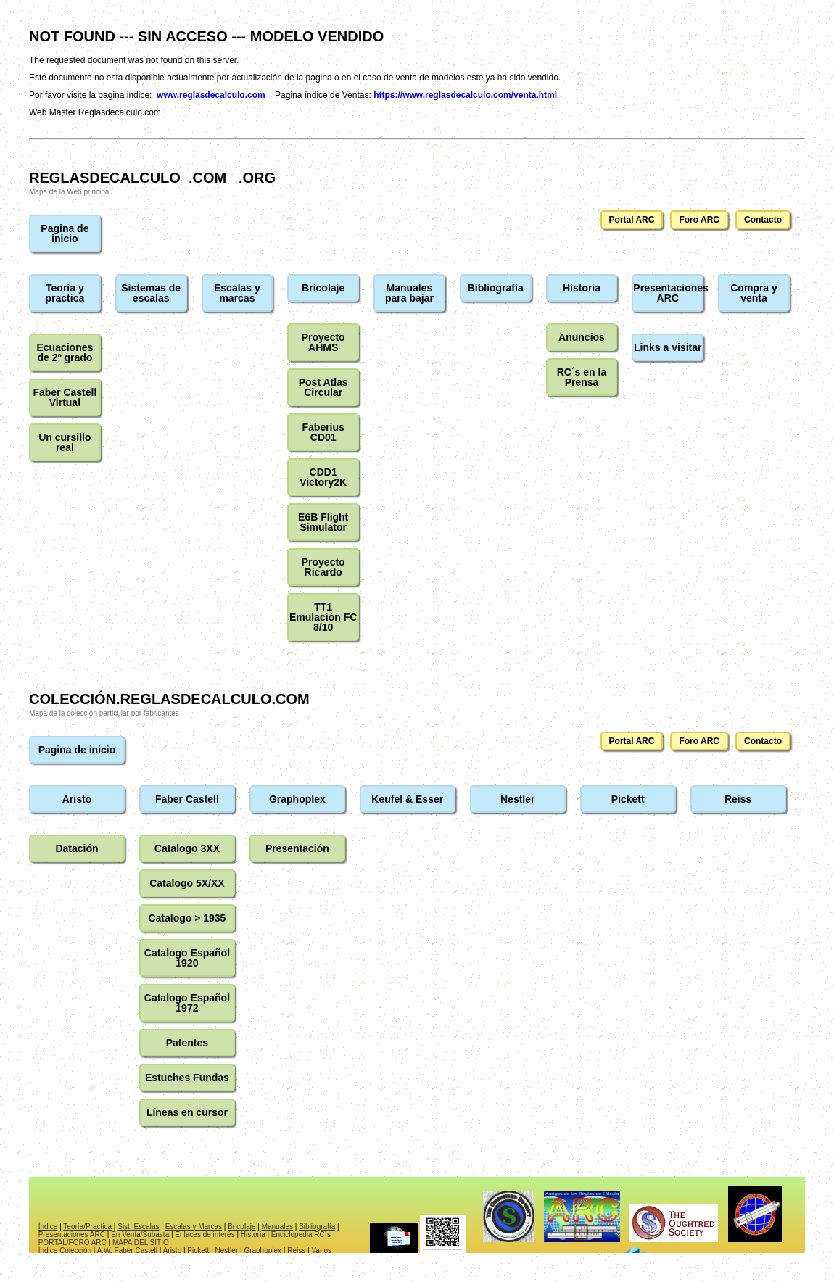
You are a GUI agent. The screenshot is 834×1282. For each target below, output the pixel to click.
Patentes (187, 1043)
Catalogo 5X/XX (186, 883)
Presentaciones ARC (668, 293)
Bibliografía (496, 288)
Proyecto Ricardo (323, 567)
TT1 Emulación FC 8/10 (323, 617)
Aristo (76, 799)
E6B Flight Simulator (323, 522)
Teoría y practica (65, 293)
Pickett (628, 799)
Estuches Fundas (187, 1077)
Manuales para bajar (409, 293)
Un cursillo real (64, 442)
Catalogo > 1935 (187, 918)
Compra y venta (753, 293)
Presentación (297, 848)
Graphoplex (297, 799)
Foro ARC (699, 220)
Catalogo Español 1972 (187, 1003)
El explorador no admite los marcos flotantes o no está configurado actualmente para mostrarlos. (417, 1215)
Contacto (763, 220)
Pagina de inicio (64, 233)
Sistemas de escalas (151, 293)
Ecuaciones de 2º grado (64, 352)
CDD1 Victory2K (323, 477)
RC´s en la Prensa (581, 377)
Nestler (517, 799)
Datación (76, 848)
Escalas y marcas (237, 293)
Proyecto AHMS (323, 342)
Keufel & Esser (407, 799)
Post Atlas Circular (323, 387)
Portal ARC (632, 220)
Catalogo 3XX (187, 848)
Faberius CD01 (323, 432)
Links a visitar (667, 347)
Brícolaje (323, 288)
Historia (581, 288)
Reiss (737, 799)
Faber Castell (187, 799)
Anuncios (581, 337)
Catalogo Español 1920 (187, 958)
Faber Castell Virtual (64, 397)
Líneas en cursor (187, 1112)
